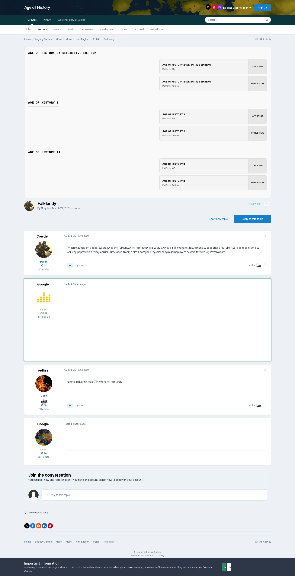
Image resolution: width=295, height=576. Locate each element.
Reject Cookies (258, 567)
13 (43, 265)
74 (43, 453)
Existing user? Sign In (237, 7)
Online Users (87, 29)
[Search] (225, 20)
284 (43, 313)
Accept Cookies (229, 567)
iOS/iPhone (157, 29)
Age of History (37, 7)
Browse (32, 21)
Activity (47, 19)
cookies (46, 567)
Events (57, 29)
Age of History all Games (71, 19)
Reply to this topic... (58, 495)
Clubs (28, 29)
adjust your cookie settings (128, 567)
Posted (75, 236)
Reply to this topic (252, 218)
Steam (124, 29)
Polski (77, 208)
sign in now (105, 479)
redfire (43, 370)
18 (43, 405)
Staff (70, 29)
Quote (77, 265)
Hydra (254, 265)
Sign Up (262, 7)
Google (43, 284)
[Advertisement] (134, 320)
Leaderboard (107, 29)
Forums (42, 29)
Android (139, 29)
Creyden (46, 208)
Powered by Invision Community (147, 555)
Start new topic (219, 218)
